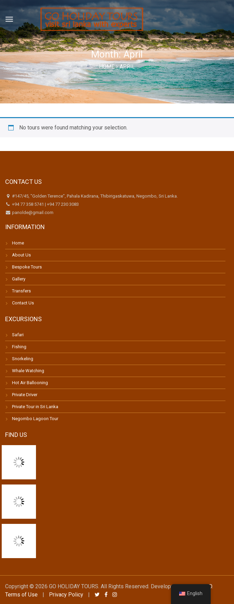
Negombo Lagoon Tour (35, 418)
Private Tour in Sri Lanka (35, 406)
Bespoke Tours (27, 266)
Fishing (19, 346)
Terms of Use (21, 594)
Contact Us (23, 302)
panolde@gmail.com (32, 212)
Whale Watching (28, 370)
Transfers (21, 290)
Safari (18, 334)
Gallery (18, 278)
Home (106, 66)
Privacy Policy (66, 594)
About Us (21, 254)
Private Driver (24, 394)
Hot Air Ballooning (30, 382)
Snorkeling (22, 358)
